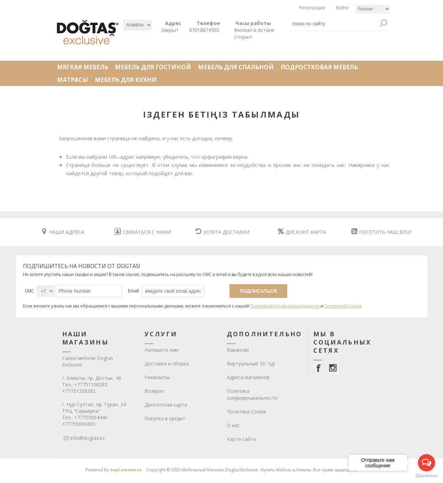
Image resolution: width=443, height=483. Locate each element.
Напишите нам (161, 350)
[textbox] (334, 24)
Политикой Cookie (343, 306)
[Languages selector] (372, 9)
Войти (342, 8)
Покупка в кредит (164, 418)
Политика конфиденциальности (252, 394)
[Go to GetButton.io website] (427, 476)
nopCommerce (126, 470)
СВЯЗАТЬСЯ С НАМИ (143, 232)
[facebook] (319, 367)
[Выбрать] (137, 25)
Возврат (154, 391)
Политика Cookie (246, 411)
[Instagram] (332, 367)
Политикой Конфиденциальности (284, 306)
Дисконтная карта (165, 404)
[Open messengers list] (426, 462)
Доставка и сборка (166, 363)
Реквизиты (157, 377)
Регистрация (312, 8)
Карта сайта (241, 439)
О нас (233, 425)
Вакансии (238, 350)
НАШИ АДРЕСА (63, 232)
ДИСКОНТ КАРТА (302, 232)
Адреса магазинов (248, 377)
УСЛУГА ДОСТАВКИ (222, 232)
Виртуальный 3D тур (251, 363)
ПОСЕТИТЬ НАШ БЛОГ (381, 232)
